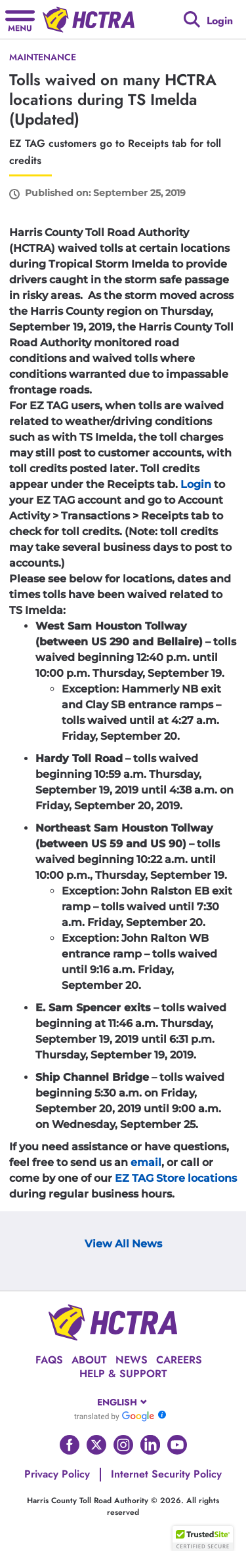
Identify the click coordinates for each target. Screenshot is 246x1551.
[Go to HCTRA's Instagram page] (123, 1445)
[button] (203, 1538)
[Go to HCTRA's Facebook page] (69, 1445)
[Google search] (192, 19)
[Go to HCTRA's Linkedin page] (150, 1445)
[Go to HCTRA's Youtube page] (177, 1445)
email (146, 1162)
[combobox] (123, 1402)
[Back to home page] (88, 20)
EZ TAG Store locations (176, 1178)
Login (195, 484)
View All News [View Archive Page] (123, 1244)
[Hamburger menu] (20, 19)
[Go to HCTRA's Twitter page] (96, 1445)
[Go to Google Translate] (114, 1416)
